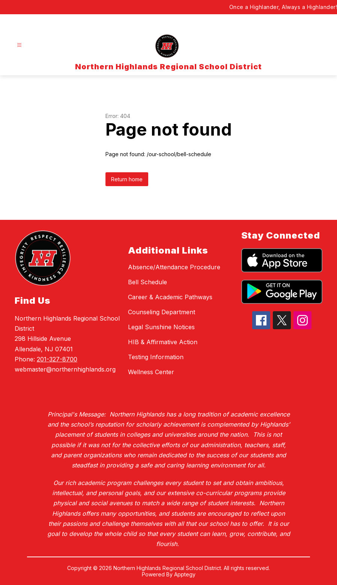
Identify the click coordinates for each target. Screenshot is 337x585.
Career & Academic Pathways (170, 297)
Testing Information (156, 357)
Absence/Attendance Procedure (174, 267)
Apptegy (185, 574)
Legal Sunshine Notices (161, 327)
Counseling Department (161, 312)
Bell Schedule (147, 282)
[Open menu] (19, 45)
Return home (127, 179)
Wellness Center (151, 372)
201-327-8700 (57, 359)
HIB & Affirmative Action (162, 342)
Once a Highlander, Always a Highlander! (283, 7)
